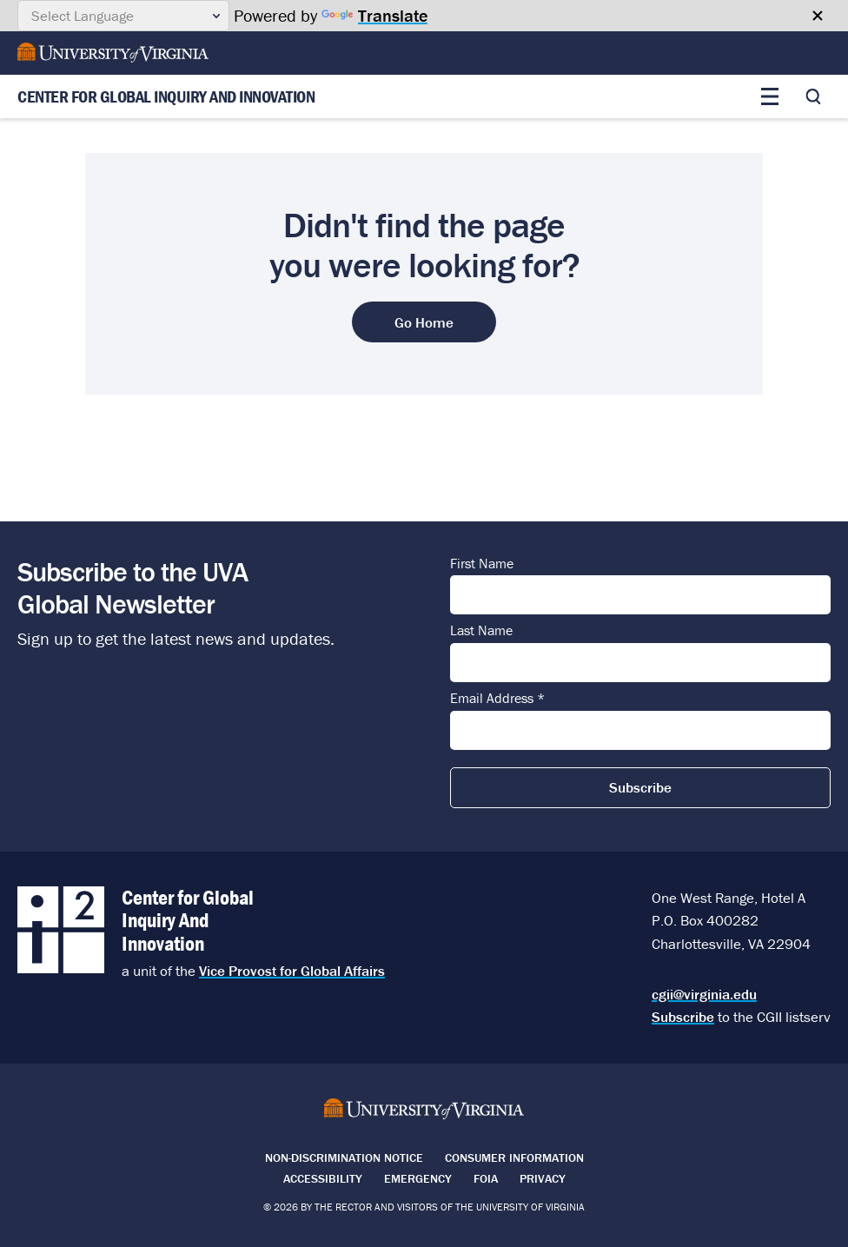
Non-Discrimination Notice (344, 1157)
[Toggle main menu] (769, 96)
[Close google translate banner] (818, 16)
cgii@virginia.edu (704, 994)
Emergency (418, 1178)
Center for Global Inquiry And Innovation (166, 97)
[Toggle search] (813, 96)
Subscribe (683, 1016)
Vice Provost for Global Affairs (292, 970)
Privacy (543, 1178)
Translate (374, 15)
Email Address (497, 698)
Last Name (481, 631)
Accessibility (322, 1178)
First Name (481, 564)
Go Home (424, 322)
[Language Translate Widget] (123, 15)
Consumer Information (514, 1157)
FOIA (486, 1178)
